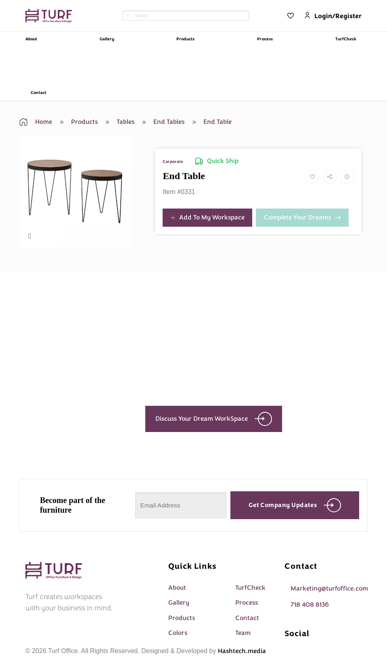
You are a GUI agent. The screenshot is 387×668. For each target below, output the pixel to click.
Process (265, 39)
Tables (120, 121)
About (31, 39)
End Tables (163, 121)
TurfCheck (345, 39)
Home (35, 121)
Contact (38, 93)
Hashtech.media (242, 651)
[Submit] (128, 15)
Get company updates (295, 505)
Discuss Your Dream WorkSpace (213, 419)
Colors (177, 632)
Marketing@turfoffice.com (329, 588)
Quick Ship (216, 161)
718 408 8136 (310, 604)
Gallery (107, 39)
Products (185, 39)
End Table (212, 121)
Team (243, 632)
